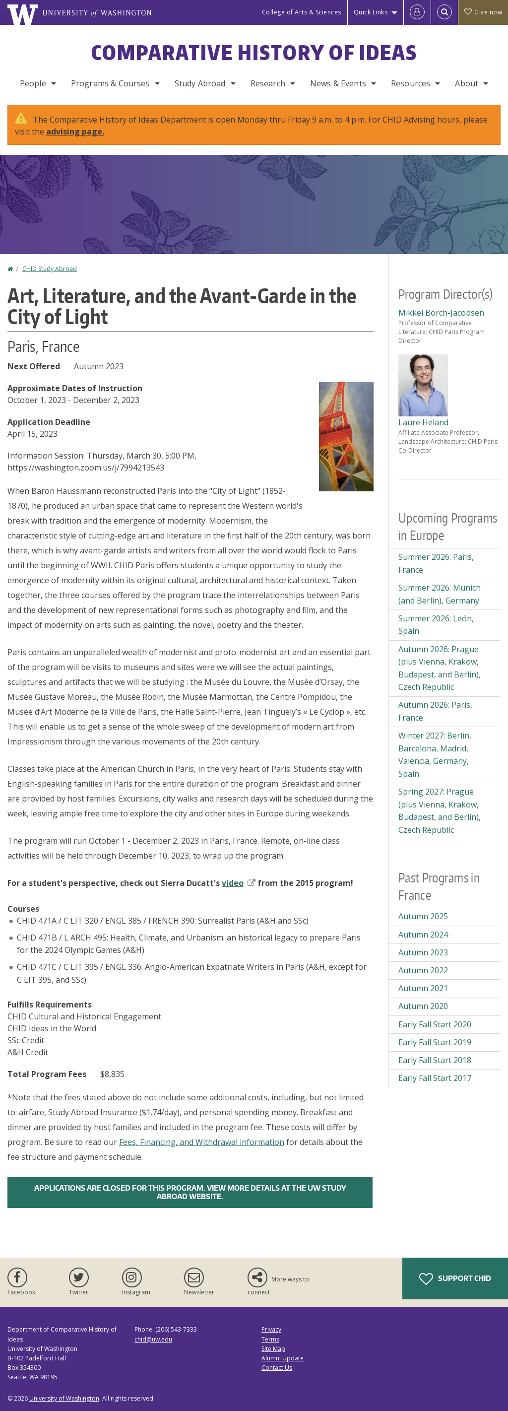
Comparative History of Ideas (254, 53)
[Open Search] (444, 12)
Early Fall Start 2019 (434, 1042)
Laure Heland (423, 422)
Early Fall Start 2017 (434, 1078)
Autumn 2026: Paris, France (435, 711)
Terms (270, 1339)
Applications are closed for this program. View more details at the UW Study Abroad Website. (190, 1192)
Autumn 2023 (423, 952)
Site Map (273, 1348)
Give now (483, 12)
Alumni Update (282, 1358)
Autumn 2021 (423, 988)
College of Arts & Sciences (301, 12)
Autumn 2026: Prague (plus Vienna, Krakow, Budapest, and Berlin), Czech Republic (439, 668)
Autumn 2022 (423, 970)
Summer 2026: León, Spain (436, 625)
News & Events (338, 83)
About (466, 83)
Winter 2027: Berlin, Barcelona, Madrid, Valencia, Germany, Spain (434, 754)
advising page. (75, 131)
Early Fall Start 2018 (434, 1060)
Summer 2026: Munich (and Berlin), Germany (439, 594)
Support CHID (455, 1279)
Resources (410, 83)
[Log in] (417, 12)
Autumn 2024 (423, 934)
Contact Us (276, 1367)
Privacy (271, 1329)
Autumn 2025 (423, 916)
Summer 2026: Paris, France (436, 563)
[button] (346, 435)
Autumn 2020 (423, 1006)
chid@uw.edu (153, 1339)
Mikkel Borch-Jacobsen (441, 312)
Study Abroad (200, 83)
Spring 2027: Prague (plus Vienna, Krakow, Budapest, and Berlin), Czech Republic (439, 810)
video (238, 882)
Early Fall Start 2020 (434, 1024)
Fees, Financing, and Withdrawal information (201, 1142)
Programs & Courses (110, 83)
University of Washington (64, 1398)
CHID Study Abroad (49, 269)
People (33, 83)
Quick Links (371, 12)
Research (268, 83)
